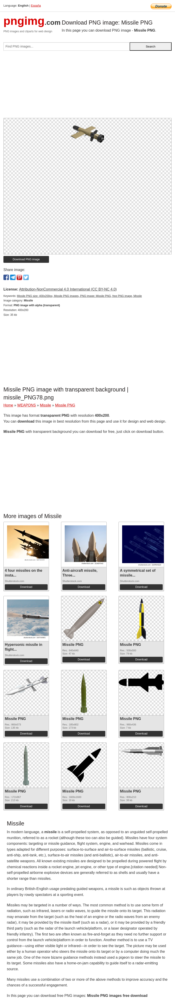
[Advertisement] (87, 86)
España (36, 5)
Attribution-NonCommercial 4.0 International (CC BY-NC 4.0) (68, 289)
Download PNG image (26, 259)
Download (26, 587)
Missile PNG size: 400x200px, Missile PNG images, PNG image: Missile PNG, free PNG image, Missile (79, 296)
